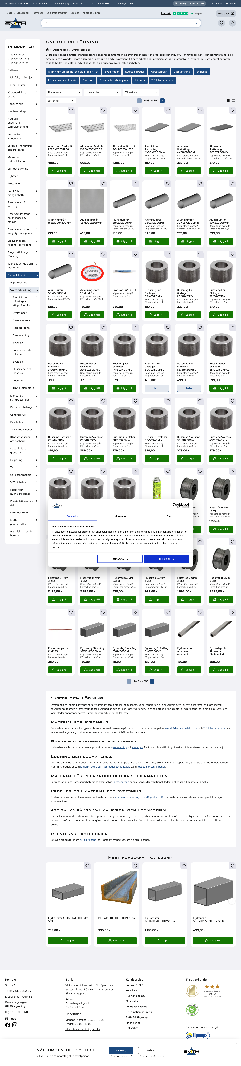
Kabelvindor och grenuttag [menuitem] (19, 450)
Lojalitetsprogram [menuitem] (57, 13)
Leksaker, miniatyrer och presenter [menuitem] (20, 148)
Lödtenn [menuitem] (18, 381)
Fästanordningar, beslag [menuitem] (18, 95)
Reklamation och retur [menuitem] (139, 1012)
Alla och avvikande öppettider (82, 1029)
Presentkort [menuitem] (15, 184)
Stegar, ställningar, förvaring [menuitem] (19, 254)
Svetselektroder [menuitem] (22, 320)
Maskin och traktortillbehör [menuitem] (17, 159)
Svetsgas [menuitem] (18, 343)
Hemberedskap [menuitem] (17, 111)
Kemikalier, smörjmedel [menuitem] (14, 136)
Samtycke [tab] (72, 516)
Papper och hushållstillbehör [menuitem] (20, 492)
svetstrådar (171, 728)
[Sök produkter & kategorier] (121, 23)
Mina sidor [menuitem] (132, 1001)
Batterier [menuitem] (13, 70)
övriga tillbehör (88, 840)
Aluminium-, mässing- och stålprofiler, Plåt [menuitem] (22, 301)
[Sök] (196, 23)
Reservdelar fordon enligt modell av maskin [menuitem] (19, 218)
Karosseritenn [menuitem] (21, 328)
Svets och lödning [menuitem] (20, 290)
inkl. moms (230, 3)
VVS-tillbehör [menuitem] (18, 482)
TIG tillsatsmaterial (214, 728)
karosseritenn (121, 782)
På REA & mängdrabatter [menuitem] (16, 193)
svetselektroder (188, 728)
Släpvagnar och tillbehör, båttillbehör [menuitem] (20, 243)
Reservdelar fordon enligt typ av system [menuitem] (20, 231)
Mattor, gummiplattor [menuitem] (18, 522)
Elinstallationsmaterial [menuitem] (21, 503)
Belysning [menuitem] (16, 460)
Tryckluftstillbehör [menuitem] (21, 430)
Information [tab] (120, 516)
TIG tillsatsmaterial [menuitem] (24, 388)
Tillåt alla (166, 559)
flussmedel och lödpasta (116, 767)
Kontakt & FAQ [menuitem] (91, 13)
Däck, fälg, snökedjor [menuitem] (20, 77)
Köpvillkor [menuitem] (37, 13)
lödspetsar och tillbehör (151, 767)
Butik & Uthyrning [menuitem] (18, 13)
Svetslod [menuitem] (18, 362)
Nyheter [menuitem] (13, 176)
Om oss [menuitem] (75, 13)
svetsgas (137, 747)
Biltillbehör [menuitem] (16, 422)
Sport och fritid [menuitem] (19, 513)
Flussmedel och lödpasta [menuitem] (22, 371)
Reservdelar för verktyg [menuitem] (17, 204)
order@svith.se (126, 3)
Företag (121, 1050)
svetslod (96, 767)
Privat (151, 1050)
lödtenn (84, 767)
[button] (221, 23)
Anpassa (120, 559)
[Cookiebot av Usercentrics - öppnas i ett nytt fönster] (175, 505)
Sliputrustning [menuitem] (18, 282)
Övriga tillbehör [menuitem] (17, 275)
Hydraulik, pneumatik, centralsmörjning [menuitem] (18, 123)
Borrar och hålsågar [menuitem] (22, 407)
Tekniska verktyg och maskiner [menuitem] (20, 266)
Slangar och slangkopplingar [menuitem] (19, 398)
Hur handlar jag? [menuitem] (135, 996)
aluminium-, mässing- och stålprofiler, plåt (139, 797)
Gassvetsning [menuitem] (21, 335)
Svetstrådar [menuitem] (20, 313)
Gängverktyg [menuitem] (18, 415)
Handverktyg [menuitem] (15, 104)
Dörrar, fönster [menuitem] (16, 85)
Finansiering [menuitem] (133, 1023)
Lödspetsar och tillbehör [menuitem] (22, 352)
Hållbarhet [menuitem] (132, 1028)
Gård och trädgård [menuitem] (20, 475)
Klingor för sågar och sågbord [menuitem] (20, 439)
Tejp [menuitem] (12, 467)
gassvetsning (119, 747)
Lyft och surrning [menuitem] (18, 169)
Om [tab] (169, 516)
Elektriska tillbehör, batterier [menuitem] (21, 533)
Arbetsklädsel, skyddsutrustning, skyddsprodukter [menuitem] (19, 59)
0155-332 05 (102, 3)
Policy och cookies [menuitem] (136, 1007)
